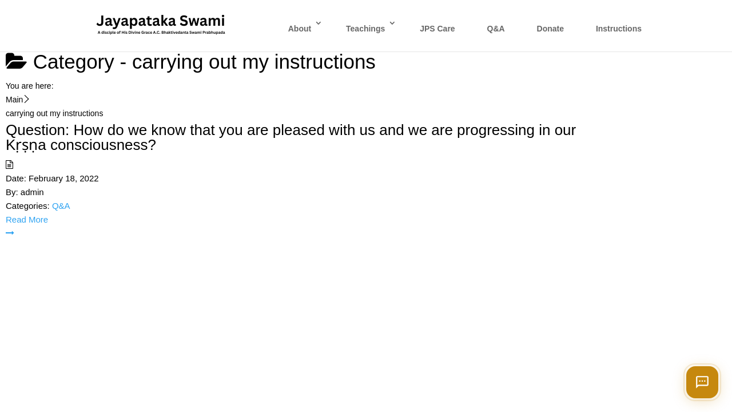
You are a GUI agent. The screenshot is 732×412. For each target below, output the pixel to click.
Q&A (496, 28)
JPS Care (437, 28)
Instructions (619, 28)
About (299, 28)
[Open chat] (702, 382)
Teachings (365, 28)
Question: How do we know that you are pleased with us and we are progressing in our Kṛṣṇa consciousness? (291, 137)
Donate (550, 28)
